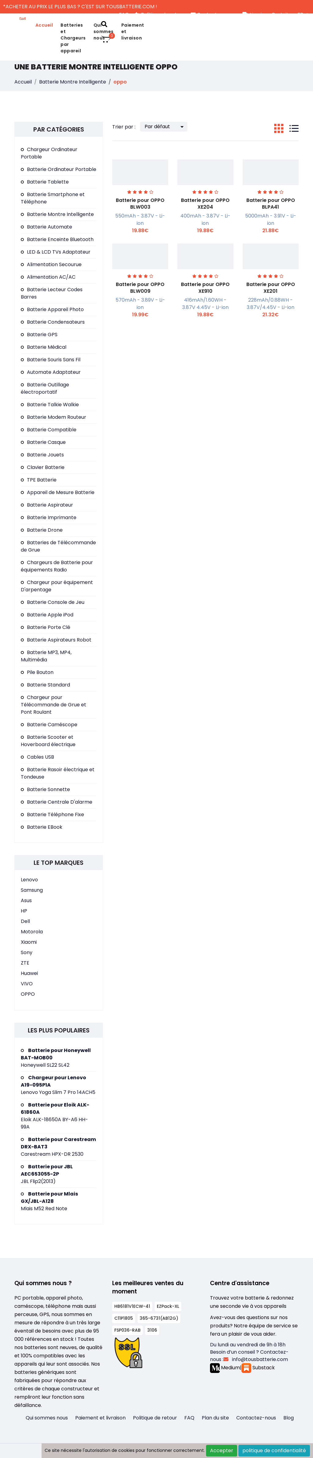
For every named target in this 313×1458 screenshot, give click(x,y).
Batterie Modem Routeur (53, 417)
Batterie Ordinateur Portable (58, 169)
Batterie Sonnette (45, 789)
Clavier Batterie (42, 467)
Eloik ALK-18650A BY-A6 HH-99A (55, 1115)
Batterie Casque (43, 442)
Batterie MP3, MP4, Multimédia (46, 656)
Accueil (44, 25)
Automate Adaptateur (51, 372)
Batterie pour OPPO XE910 (205, 288)
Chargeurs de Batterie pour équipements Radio (57, 566)
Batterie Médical (43, 347)
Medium (225, 1367)
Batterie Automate (46, 226)
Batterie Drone (42, 530)
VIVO (27, 983)
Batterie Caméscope (49, 724)
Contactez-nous (256, 1417)
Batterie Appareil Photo (52, 309)
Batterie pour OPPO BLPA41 (270, 203)
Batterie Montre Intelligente (72, 81)
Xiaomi (29, 942)
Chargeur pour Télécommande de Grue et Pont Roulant (53, 705)
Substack (258, 1367)
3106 (152, 1330)
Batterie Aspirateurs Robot (56, 639)
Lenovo (29, 879)
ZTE (25, 962)
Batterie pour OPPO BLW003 (140, 203)
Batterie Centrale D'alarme (56, 801)
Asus (26, 900)
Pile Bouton (37, 672)
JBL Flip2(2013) (47, 1174)
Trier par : (123, 126)
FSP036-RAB (127, 1330)
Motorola (32, 931)
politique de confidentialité (274, 1450)
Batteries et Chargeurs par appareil (73, 38)
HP (24, 910)
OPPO (28, 994)
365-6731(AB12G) (159, 1318)
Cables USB (37, 757)
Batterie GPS (39, 334)
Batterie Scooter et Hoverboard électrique (48, 741)
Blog (288, 1417)
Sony (26, 952)
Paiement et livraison (132, 31)
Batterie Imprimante (48, 517)
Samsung (32, 890)
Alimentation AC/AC (48, 277)
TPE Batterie (39, 479)
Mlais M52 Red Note (49, 1201)
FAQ (189, 1417)
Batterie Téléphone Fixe (52, 814)
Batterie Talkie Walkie (50, 404)
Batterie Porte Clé (45, 627)
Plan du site (215, 1417)
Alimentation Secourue (51, 264)
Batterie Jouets (42, 454)
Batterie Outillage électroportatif (45, 388)
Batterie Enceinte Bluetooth (57, 239)
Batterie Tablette (45, 181)
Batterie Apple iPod (47, 614)
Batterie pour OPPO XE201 (270, 288)
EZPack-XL (168, 1306)
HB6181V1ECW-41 (132, 1306)
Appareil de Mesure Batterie (57, 492)
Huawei (29, 973)
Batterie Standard (45, 684)
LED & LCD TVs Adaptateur (55, 251)
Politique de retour (155, 1417)
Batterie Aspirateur (47, 504)
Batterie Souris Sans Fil (50, 359)
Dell (25, 921)
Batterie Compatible (48, 429)
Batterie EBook (41, 827)
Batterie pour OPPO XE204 (205, 203)
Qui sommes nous (47, 1417)
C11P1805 (123, 1318)
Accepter (221, 1450)
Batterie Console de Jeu (52, 602)
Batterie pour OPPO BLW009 (140, 288)
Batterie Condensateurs (53, 321)
